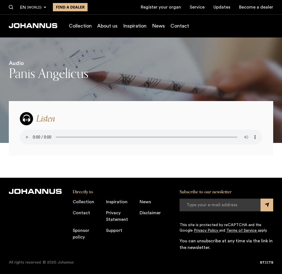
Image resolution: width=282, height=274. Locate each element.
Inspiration (135, 25)
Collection (80, 25)
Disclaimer (150, 213)
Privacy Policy (206, 230)
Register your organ (161, 7)
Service (197, 7)
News (158, 25)
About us (107, 25)
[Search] (11, 7)
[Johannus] (33, 25)
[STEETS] (266, 262)
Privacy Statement (117, 216)
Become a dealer (256, 7)
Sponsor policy (81, 233)
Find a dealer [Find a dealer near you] (70, 7)
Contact (179, 25)
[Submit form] (267, 205)
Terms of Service (242, 230)
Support (114, 230)
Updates (221, 7)
